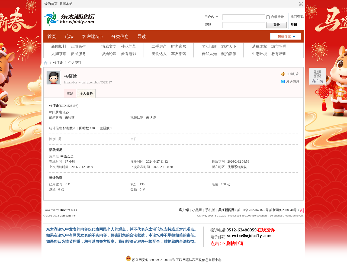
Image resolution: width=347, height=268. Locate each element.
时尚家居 (178, 46)
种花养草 (128, 46)
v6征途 (58, 62)
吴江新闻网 (226, 210)
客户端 (184, 210)
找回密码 (297, 17)
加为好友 (292, 74)
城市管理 (279, 46)
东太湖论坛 (45, 63)
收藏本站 (66, 4)
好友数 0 (69, 128)
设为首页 (50, 4)
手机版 (210, 210)
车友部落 (178, 54)
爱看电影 (128, 54)
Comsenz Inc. (68, 215)
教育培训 (279, 54)
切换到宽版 (300, 3)
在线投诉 (266, 230)
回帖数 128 (87, 128)
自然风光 (209, 54)
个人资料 (86, 93)
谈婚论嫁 (109, 54)
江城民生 (78, 46)
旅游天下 (228, 46)
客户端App (92, 36)
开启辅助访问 (296, 3)
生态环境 (259, 54)
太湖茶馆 (58, 54)
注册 (294, 25)
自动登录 (275, 17)
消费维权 (259, 46)
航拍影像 (228, 54)
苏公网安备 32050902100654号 (151, 260)
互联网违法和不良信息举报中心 (198, 260)
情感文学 (109, 46)
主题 (70, 93)
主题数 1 (106, 128)
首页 (51, 36)
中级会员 (66, 156)
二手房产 (159, 46)
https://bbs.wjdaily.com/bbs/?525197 (88, 82)
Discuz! (65, 210)
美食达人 (159, 54)
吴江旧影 (209, 46)
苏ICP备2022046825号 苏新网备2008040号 (267, 210)
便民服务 (78, 54)
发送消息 (292, 81)
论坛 (69, 36)
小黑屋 (197, 210)
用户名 (209, 17)
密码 (208, 25)
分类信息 (120, 36)
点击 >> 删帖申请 (226, 243)
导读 (141, 36)
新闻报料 (58, 46)
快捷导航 (284, 36)
